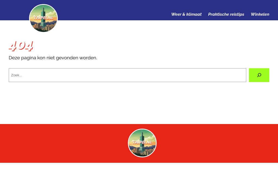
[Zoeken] (259, 75)
